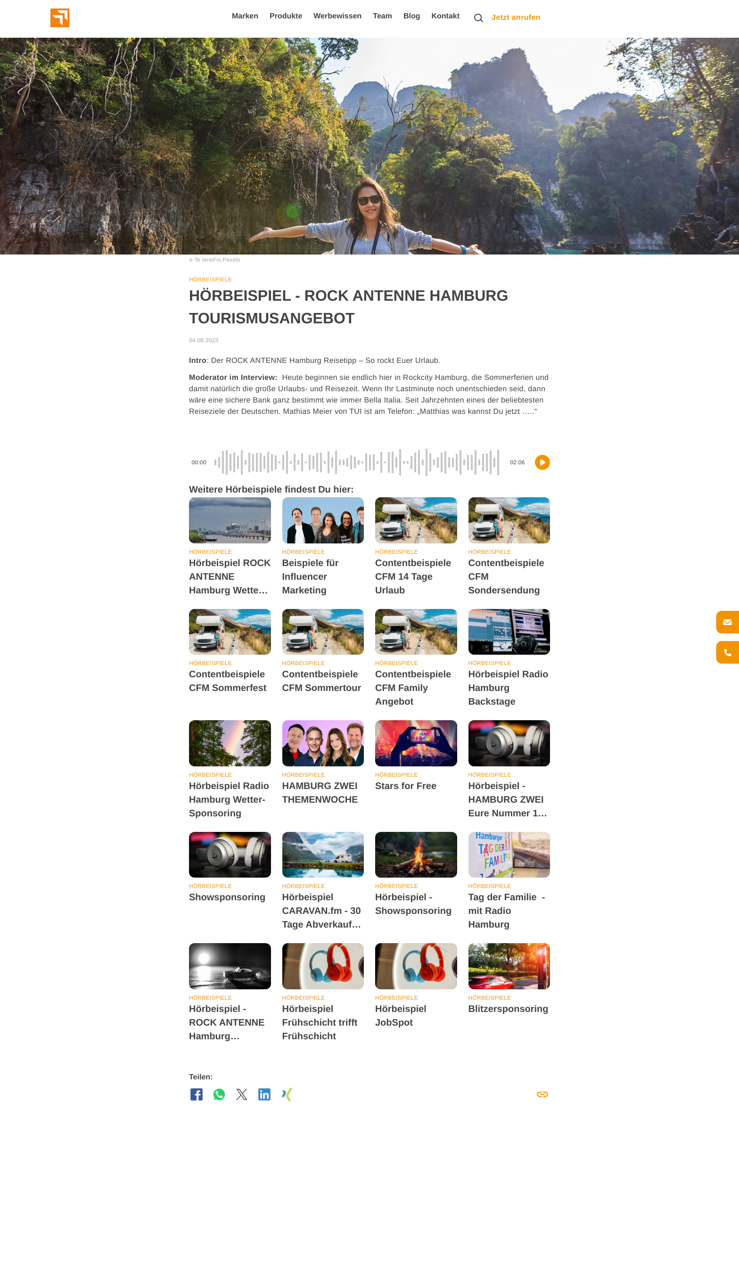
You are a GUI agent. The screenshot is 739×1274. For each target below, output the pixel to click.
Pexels (231, 259)
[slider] (358, 462)
